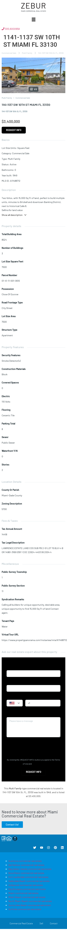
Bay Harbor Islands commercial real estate (29, 869)
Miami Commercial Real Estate (33, 11)
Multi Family (27, 53)
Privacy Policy (38, 764)
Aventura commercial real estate (25, 860)
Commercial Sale (9, 53)
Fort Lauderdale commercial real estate (28, 877)
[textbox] (15, 703)
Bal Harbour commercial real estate (26, 864)
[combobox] (15, 703)
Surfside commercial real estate (24, 909)
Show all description (14, 214)
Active (13, 164)
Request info (13, 130)
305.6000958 (11, 28)
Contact (54, 923)
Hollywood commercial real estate (25, 885)
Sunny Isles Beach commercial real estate (29, 905)
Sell (41, 923)
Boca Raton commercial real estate (26, 873)
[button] (33, 19)
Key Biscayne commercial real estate (27, 889)
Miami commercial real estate (23, 893)
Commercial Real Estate (21, 923)
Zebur (33, 5)
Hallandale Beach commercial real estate (28, 881)
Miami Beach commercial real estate (26, 897)
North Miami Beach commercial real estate (30, 901)
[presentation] (32, 747)
